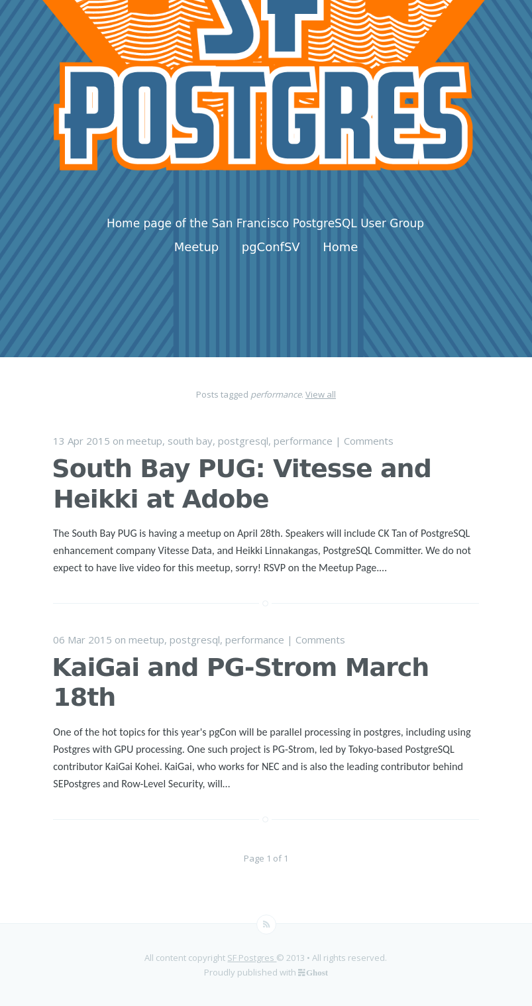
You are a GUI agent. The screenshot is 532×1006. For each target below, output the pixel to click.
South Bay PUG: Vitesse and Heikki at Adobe (241, 484)
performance (303, 440)
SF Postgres (251, 958)
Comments (369, 440)
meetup (144, 440)
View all (320, 394)
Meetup (196, 247)
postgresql (243, 440)
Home (340, 247)
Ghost (317, 972)
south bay (190, 440)
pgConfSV (271, 247)
